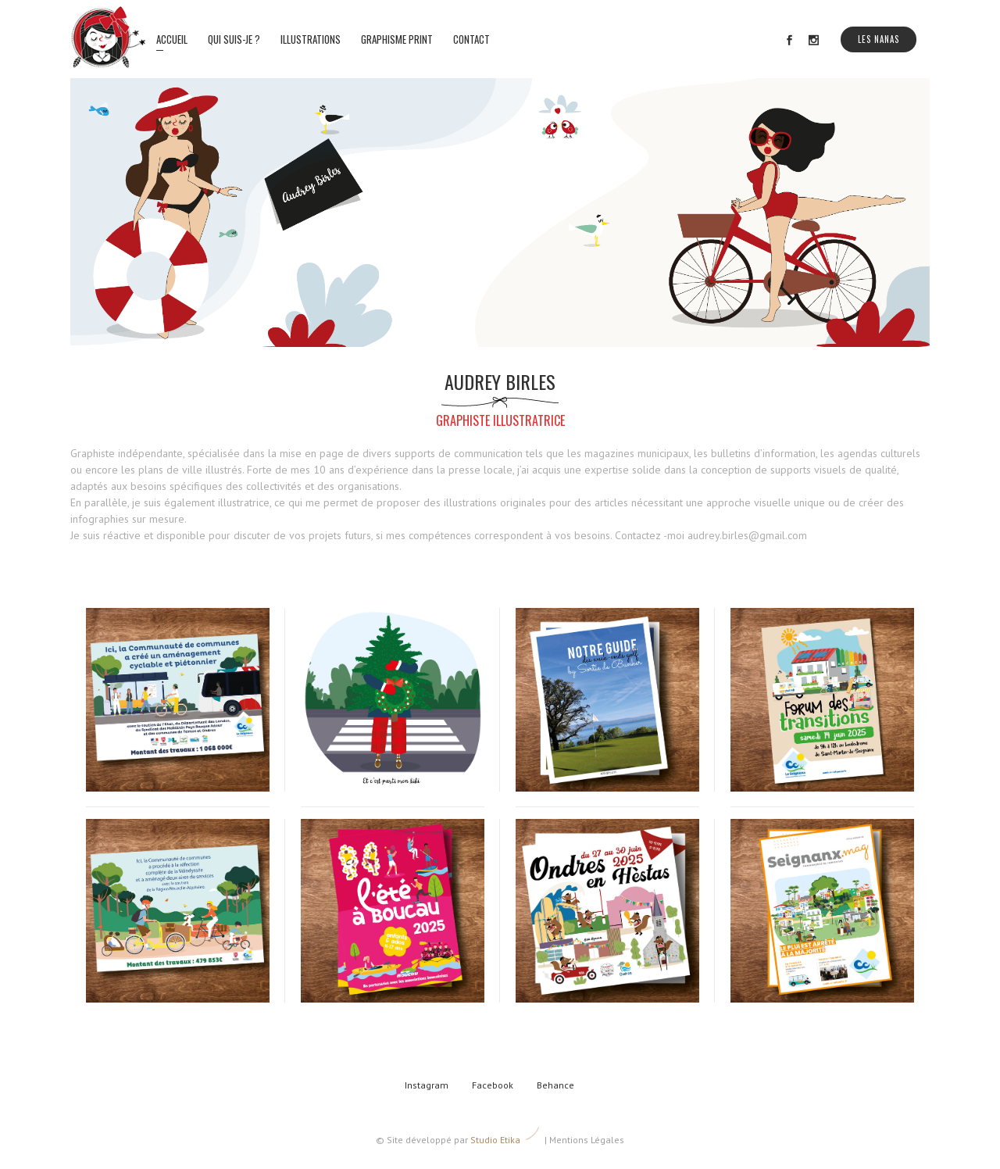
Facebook (492, 1085)
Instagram (426, 1085)
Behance (555, 1085)
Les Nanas (878, 39)
